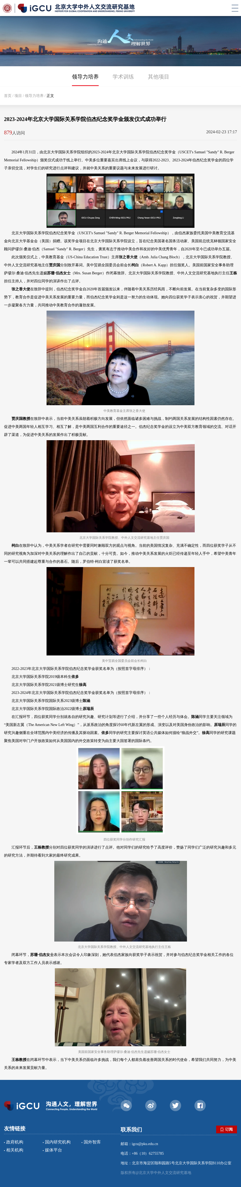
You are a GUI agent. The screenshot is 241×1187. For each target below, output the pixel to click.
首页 (8, 96)
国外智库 (92, 1142)
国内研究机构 (58, 1142)
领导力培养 (85, 77)
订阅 (227, 1129)
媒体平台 (53, 1150)
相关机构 (14, 1150)
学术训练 (123, 77)
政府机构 (14, 1142)
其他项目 (158, 77)
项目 (18, 96)
